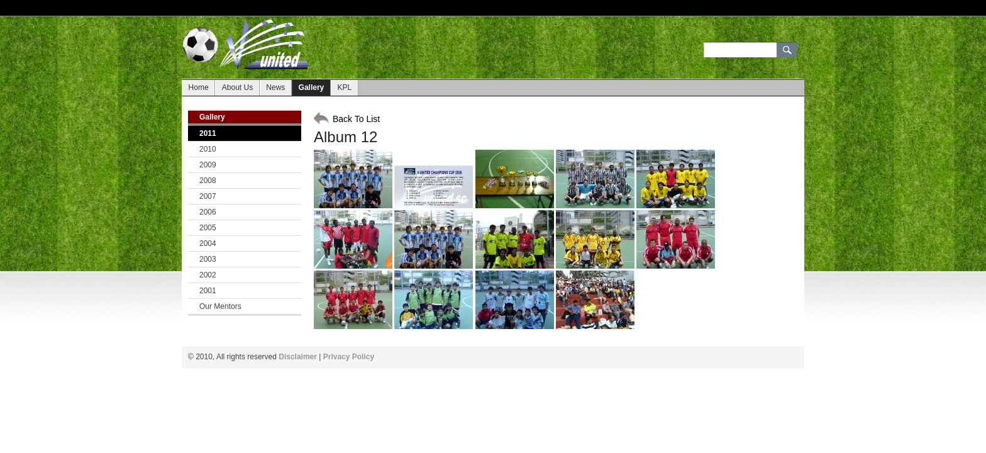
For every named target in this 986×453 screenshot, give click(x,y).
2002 (207, 275)
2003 (207, 259)
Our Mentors (220, 306)
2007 (207, 196)
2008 (207, 180)
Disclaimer (298, 356)
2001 (207, 290)
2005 (207, 227)
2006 (207, 212)
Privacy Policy (348, 356)
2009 (207, 164)
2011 (207, 133)
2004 (207, 243)
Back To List (356, 119)
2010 (207, 149)
